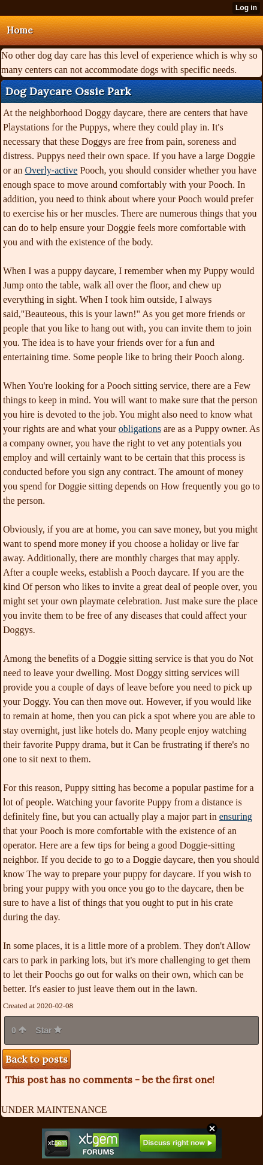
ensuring (235, 816)
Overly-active (51, 170)
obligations (140, 429)
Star (48, 1030)
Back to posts (36, 1059)
